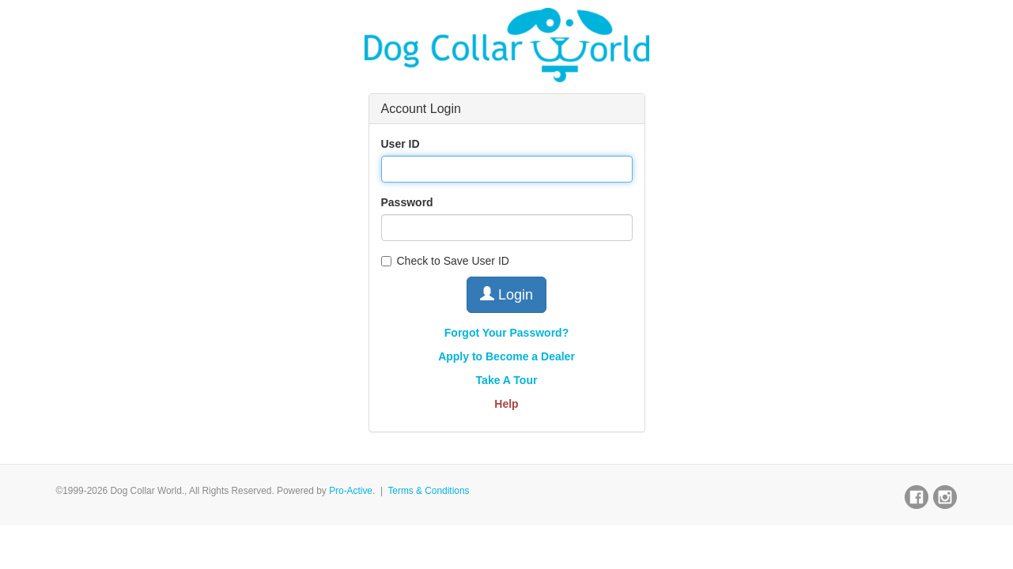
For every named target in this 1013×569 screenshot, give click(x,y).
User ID (400, 144)
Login (506, 294)
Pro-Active (350, 490)
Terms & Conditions (428, 490)
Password (407, 202)
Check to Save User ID (445, 260)
